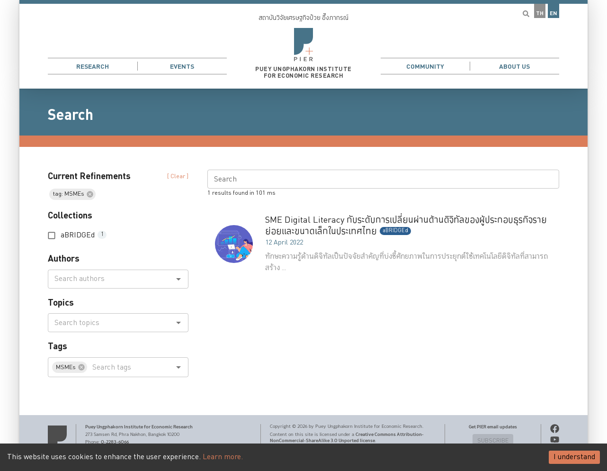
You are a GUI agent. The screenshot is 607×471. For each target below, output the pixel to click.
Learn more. (223, 457)
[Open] (178, 279)
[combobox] (110, 279)
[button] (303, 44)
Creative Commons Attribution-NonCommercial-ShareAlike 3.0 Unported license (347, 437)
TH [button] (540, 13)
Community (425, 67)
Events (182, 67)
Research (92, 67)
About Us (514, 67)
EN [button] (553, 13)
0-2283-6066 (115, 442)
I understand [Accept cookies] (574, 457)
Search (70, 115)
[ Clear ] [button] (177, 176)
